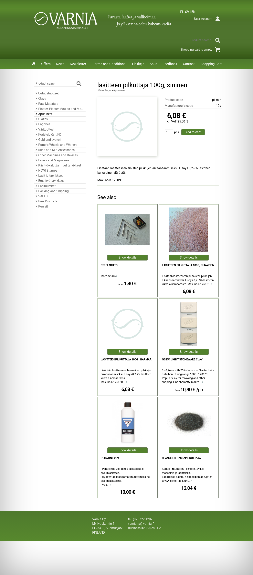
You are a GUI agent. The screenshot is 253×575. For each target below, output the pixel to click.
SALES (41, 196)
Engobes (42, 124)
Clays (40, 98)
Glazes (41, 119)
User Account (208, 19)
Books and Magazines (51, 160)
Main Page (104, 90)
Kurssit (41, 206)
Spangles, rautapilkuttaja (181, 458)
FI (181, 12)
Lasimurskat (45, 186)
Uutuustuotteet (46, 93)
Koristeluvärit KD (47, 134)
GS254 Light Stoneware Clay (182, 359)
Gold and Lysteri (47, 140)
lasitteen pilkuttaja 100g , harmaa (126, 359)
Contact (189, 64)
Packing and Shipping (51, 191)
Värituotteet (44, 129)
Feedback (170, 64)
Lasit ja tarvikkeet (48, 175)
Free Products (45, 201)
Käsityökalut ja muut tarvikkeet (57, 165)
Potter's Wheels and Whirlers (55, 145)
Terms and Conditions (109, 64)
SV (187, 12)
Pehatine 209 (110, 458)
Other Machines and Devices (56, 155)
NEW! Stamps (45, 170)
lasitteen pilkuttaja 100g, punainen (188, 265)
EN (193, 12)
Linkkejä (138, 64)
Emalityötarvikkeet (49, 181)
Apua (153, 64)
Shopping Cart (211, 64)
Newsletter (78, 64)
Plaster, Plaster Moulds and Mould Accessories (59, 109)
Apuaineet (43, 114)
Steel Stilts (109, 265)
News (60, 64)
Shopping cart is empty (201, 49)
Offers (46, 64)
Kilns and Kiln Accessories (54, 150)
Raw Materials (46, 104)
